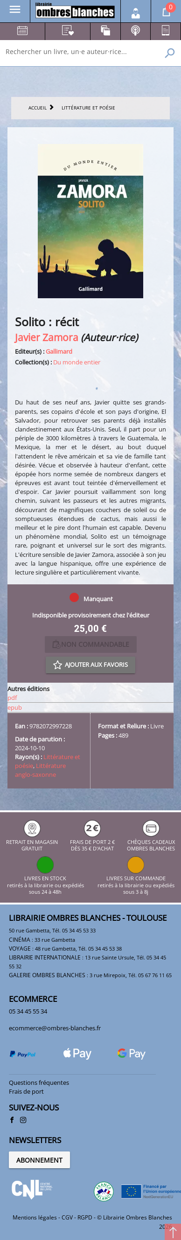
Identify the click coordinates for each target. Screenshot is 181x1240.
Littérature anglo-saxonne (40, 770)
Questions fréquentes (39, 1082)
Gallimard (59, 351)
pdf (12, 697)
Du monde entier (76, 362)
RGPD (84, 1217)
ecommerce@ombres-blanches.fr (55, 1028)
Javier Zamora (46, 337)
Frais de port (26, 1091)
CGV (67, 1217)
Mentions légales (35, 1217)
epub (14, 707)
